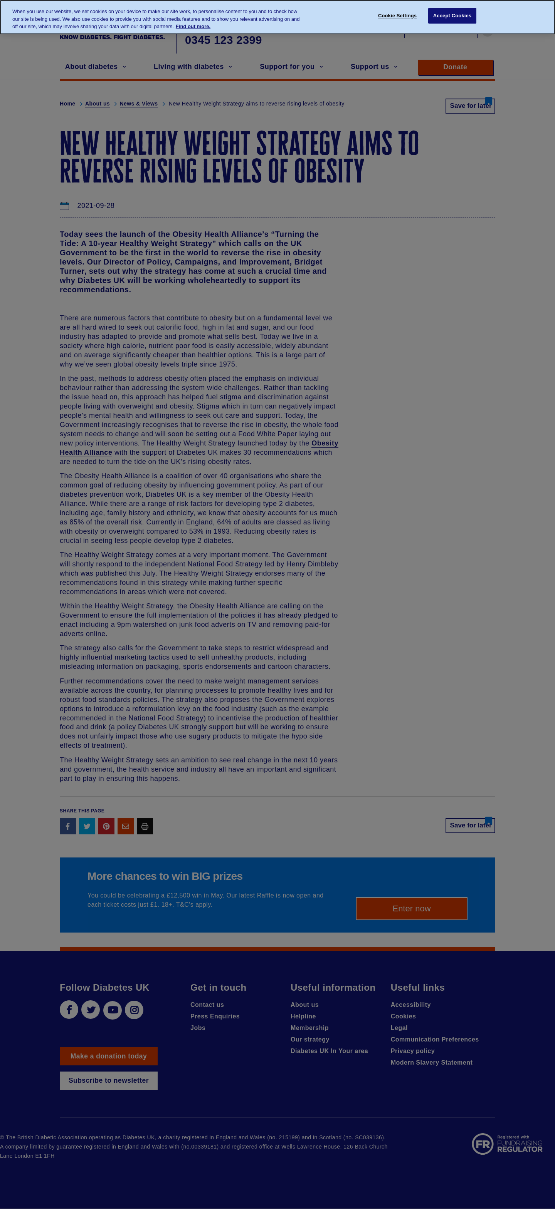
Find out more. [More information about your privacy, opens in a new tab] (193, 26)
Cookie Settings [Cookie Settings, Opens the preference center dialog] (397, 16)
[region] (277, 17)
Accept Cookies (452, 16)
